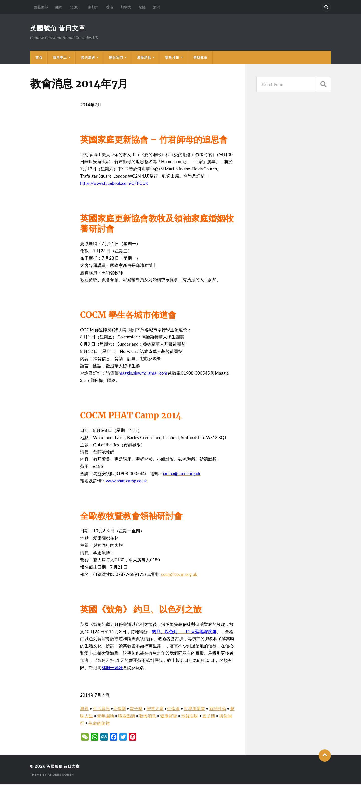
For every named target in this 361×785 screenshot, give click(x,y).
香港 (109, 7)
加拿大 (126, 7)
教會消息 (147, 716)
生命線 (173, 709)
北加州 (75, 7)
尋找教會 (200, 58)
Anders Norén (61, 775)
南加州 (93, 7)
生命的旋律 (99, 723)
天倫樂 (119, 709)
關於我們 (116, 58)
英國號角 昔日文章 (59, 28)
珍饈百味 (189, 716)
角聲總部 (41, 7)
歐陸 (142, 7)
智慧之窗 (155, 709)
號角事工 (60, 58)
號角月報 (172, 58)
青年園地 (105, 716)
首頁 (38, 58)
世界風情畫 (194, 709)
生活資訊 (101, 709)
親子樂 (136, 709)
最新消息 (144, 58)
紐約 (58, 7)
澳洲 (156, 7)
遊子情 (208, 716)
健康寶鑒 (168, 716)
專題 (84, 709)
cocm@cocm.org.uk (179, 574)
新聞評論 (217, 709)
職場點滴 (126, 716)
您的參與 (88, 58)
